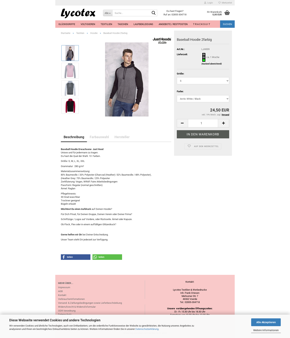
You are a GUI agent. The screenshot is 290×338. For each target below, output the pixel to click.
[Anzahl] (203, 123)
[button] (182, 123)
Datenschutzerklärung (147, 329)
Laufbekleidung (143, 24)
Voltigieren (88, 24)
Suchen (227, 24)
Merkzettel (225, 2)
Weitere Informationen (266, 330)
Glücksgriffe (66, 24)
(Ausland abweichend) (211, 64)
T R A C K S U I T (201, 24)
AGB (60, 291)
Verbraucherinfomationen (71, 299)
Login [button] (208, 2)
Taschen (123, 24)
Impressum (64, 287)
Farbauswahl (99, 137)
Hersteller (122, 137)
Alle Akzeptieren (266, 322)
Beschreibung (74, 137)
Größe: (180, 73)
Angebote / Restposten (173, 24)
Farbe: (180, 91)
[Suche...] (107, 13)
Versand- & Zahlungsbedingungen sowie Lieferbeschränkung (90, 303)
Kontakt (62, 295)
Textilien (106, 24)
